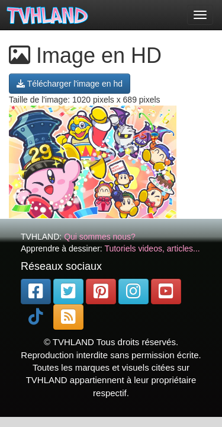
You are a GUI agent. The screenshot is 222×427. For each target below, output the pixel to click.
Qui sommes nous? (100, 236)
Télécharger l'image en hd (70, 83)
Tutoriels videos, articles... (152, 248)
